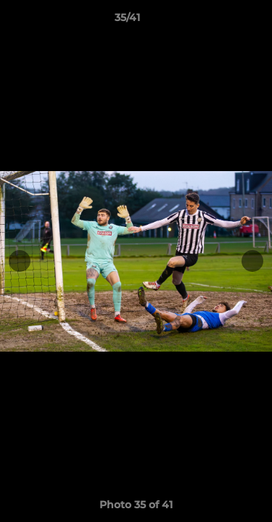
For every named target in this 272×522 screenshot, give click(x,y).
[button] (219, 21)
